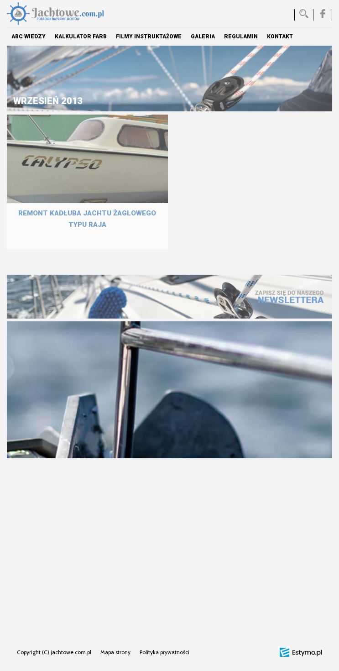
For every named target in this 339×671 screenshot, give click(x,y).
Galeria (203, 36)
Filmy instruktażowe (149, 36)
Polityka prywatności (164, 652)
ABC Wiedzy (28, 36)
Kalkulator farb (81, 36)
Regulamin (241, 36)
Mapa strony (115, 652)
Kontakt (280, 36)
